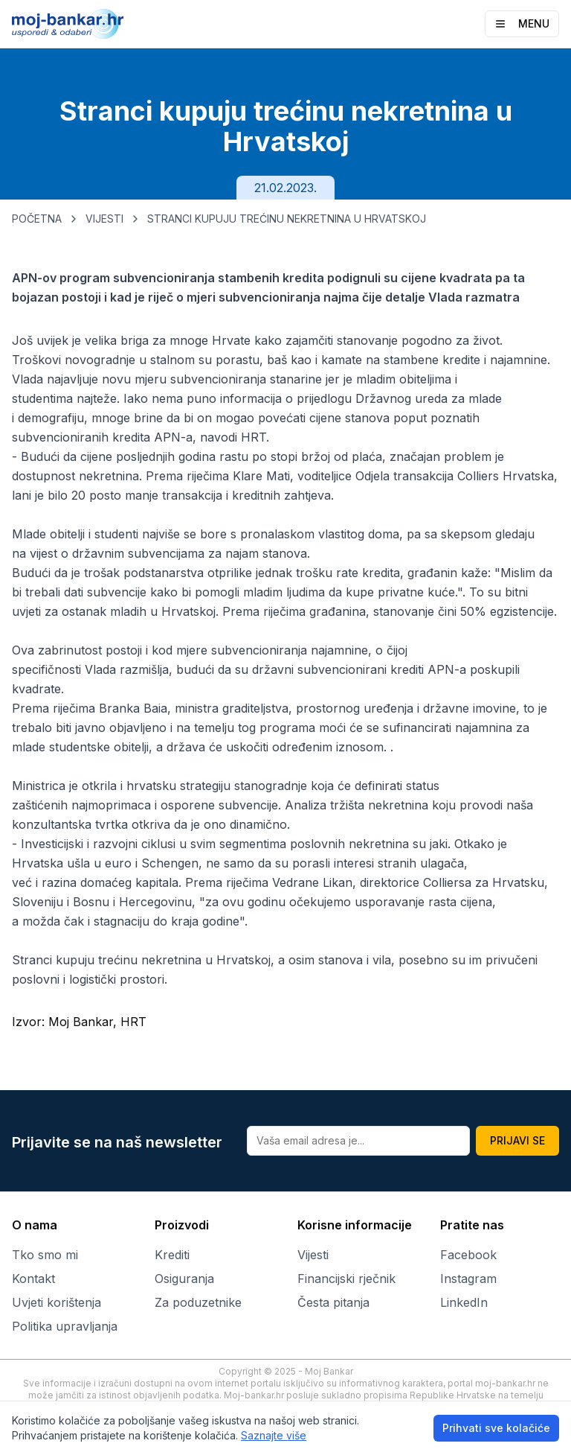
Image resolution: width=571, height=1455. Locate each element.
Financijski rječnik (346, 1278)
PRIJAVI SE (517, 1140)
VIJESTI (104, 218)
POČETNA (37, 218)
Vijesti (313, 1254)
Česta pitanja (333, 1302)
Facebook (468, 1254)
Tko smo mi (45, 1254)
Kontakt (33, 1278)
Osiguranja (184, 1278)
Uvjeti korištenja (56, 1302)
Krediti (172, 1254)
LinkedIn (464, 1302)
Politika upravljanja (64, 1326)
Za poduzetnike (198, 1302)
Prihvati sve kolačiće (496, 1427)
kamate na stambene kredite (400, 359)
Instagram (468, 1278)
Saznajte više (273, 1435)
